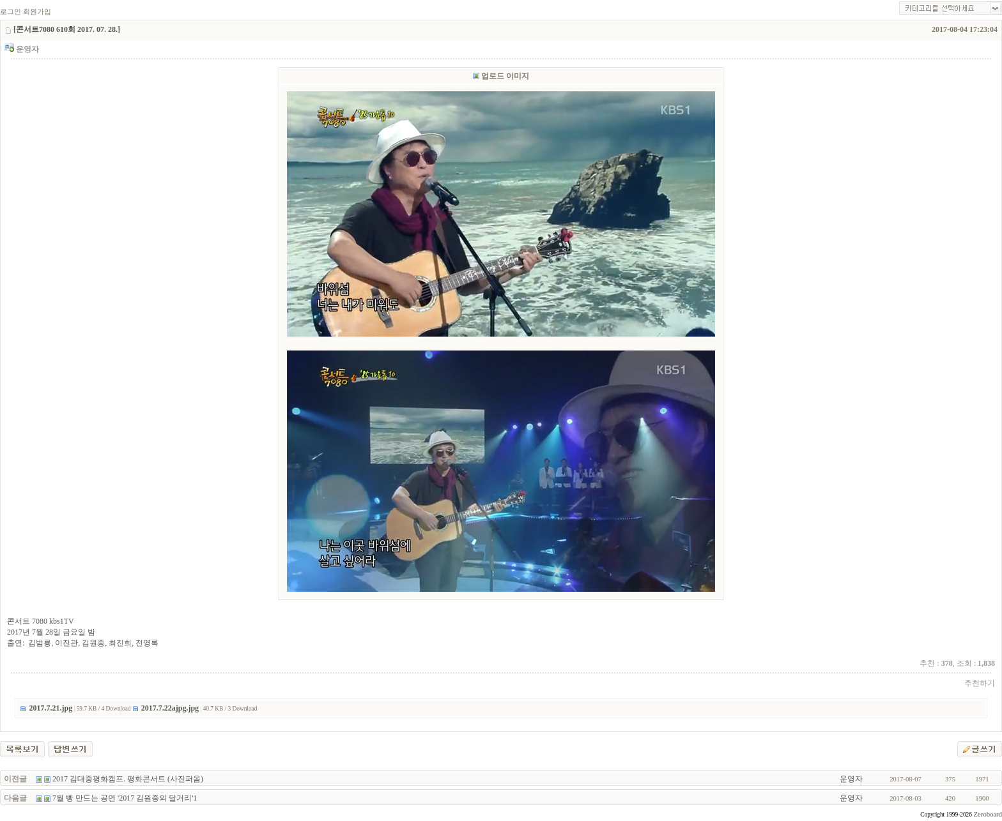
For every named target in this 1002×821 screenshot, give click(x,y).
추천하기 (979, 683)
